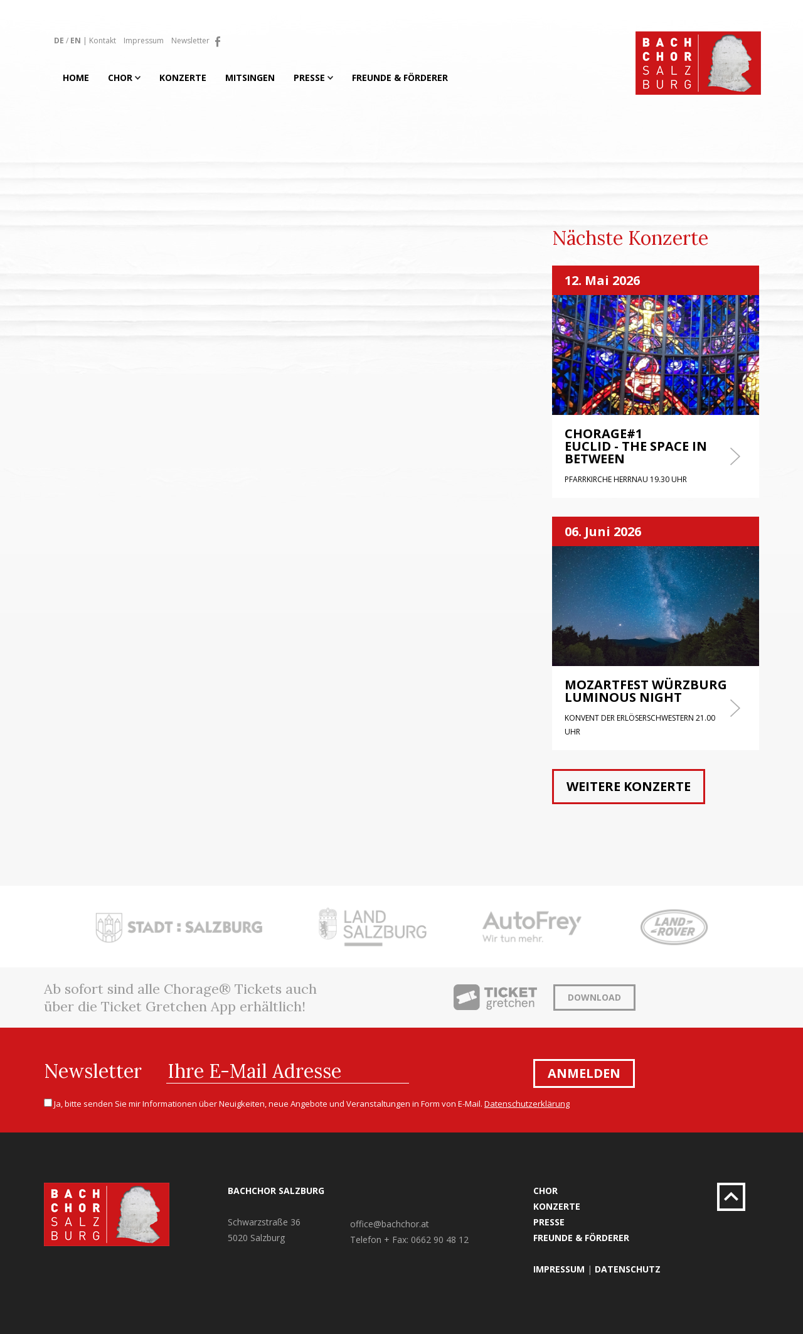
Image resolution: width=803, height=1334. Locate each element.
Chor (545, 1191)
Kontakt (102, 40)
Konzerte (182, 77)
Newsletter (190, 40)
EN (75, 40)
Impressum (144, 40)
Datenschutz (628, 1269)
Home (76, 77)
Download (594, 997)
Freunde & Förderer (400, 77)
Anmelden (584, 1073)
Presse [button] (313, 77)
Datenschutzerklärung (527, 1103)
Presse (549, 1222)
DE (59, 40)
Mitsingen (250, 77)
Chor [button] (124, 77)
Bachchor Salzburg (276, 1191)
